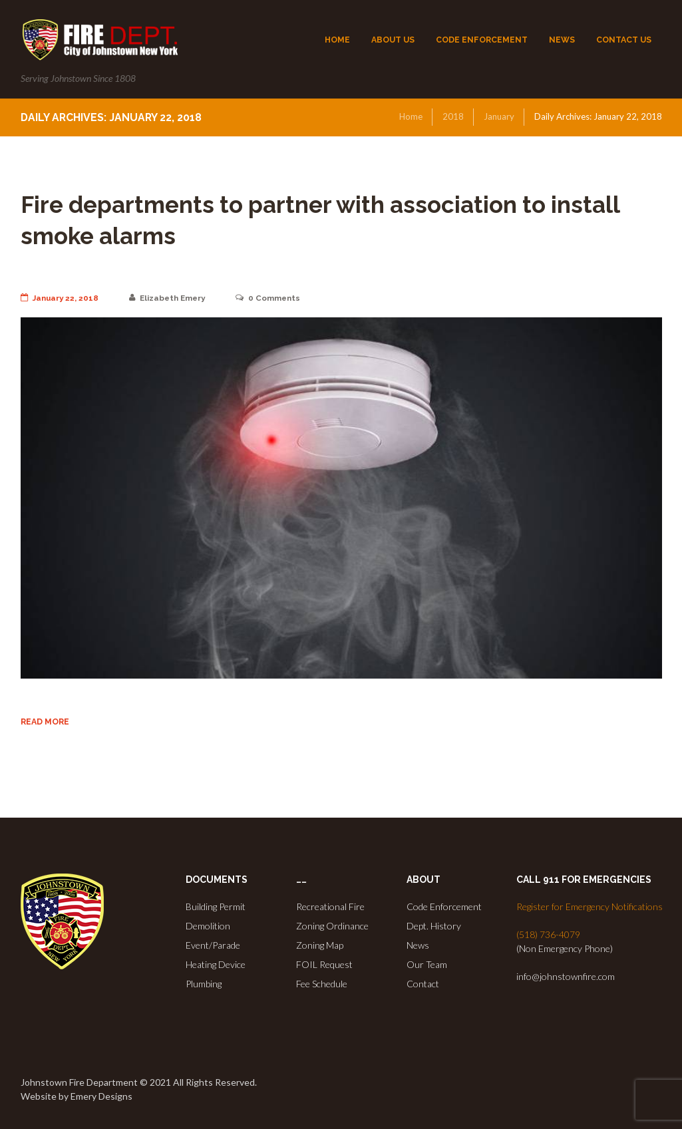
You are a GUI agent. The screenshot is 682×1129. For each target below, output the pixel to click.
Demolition (208, 925)
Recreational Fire (330, 906)
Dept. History (434, 925)
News (418, 945)
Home (411, 116)
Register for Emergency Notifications (589, 906)
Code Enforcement (444, 906)
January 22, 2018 (60, 298)
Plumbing (204, 983)
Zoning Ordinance (332, 925)
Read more (45, 721)
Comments (271, 298)
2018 (453, 116)
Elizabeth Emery (169, 298)
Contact (423, 983)
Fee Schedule (321, 983)
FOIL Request (324, 964)
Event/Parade (213, 945)
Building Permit (216, 906)
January (499, 116)
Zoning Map (319, 945)
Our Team (427, 964)
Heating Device (216, 964)
